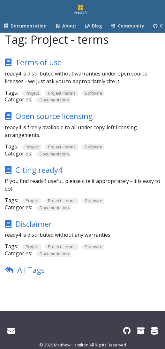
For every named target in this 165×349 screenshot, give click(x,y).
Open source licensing (54, 116)
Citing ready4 (39, 169)
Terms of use (38, 62)
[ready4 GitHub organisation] (127, 330)
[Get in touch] (11, 330)
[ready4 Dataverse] (154, 330)
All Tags (31, 270)
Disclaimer (33, 223)
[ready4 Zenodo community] (141, 330)
